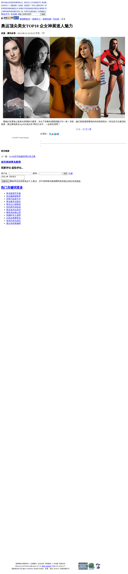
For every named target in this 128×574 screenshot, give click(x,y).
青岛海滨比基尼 (13, 210)
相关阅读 (6, 162)
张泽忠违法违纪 (13, 221)
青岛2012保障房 (13, 205)
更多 (20, 188)
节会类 (56, 19)
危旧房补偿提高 (13, 208)
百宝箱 (14, 14)
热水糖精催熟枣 (13, 197)
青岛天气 (5, 14)
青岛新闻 (16, 162)
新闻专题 (47, 19)
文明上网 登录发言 (14, 178)
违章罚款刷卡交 (13, 200)
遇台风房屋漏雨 (13, 224)
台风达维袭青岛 (13, 219)
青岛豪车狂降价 (13, 202)
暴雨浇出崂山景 (13, 213)
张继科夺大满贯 (13, 216)
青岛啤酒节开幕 (13, 194)
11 (84, 129)
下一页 (88, 129)
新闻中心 (36, 19)
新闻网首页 (25, 19)
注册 (71, 173)
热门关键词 (9, 188)
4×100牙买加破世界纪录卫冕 (22, 156)
